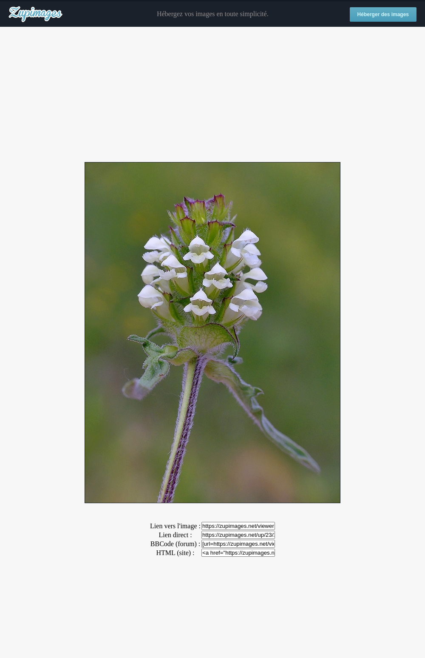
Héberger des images (383, 14)
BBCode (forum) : (175, 543)
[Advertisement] (212, 94)
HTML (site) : (175, 552)
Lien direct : (175, 534)
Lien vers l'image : (175, 526)
